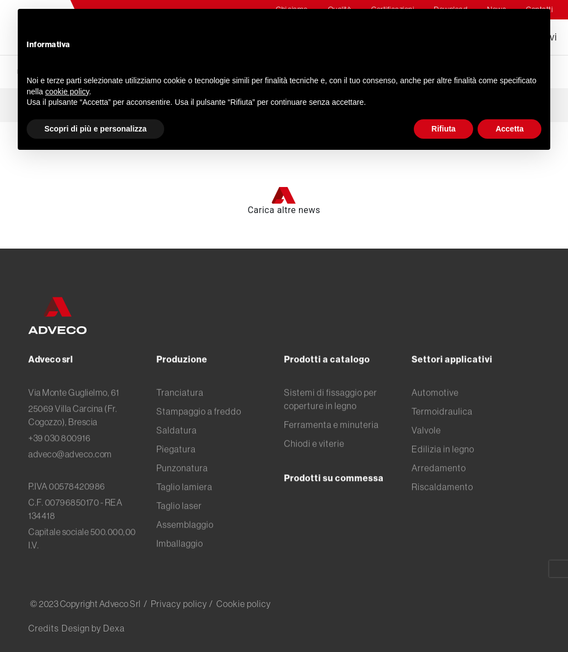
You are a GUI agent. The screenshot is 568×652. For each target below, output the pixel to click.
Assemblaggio (185, 552)
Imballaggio (179, 571)
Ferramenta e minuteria (331, 452)
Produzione (181, 387)
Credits (43, 628)
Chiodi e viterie (314, 471)
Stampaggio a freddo (198, 439)
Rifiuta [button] (444, 128)
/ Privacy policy (175, 603)
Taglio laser (179, 533)
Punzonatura (182, 496)
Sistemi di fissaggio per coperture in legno (330, 427)
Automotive (435, 420)
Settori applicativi (452, 387)
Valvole (426, 458)
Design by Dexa (93, 628)
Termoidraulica (442, 439)
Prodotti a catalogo (327, 387)
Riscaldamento (442, 514)
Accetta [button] (509, 128)
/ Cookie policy (240, 603)
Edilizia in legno (443, 477)
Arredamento (439, 496)
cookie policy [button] (67, 91)
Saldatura (176, 458)
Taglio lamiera (184, 514)
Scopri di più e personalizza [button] (95, 128)
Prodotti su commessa (334, 506)
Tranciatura (180, 420)
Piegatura (176, 477)
